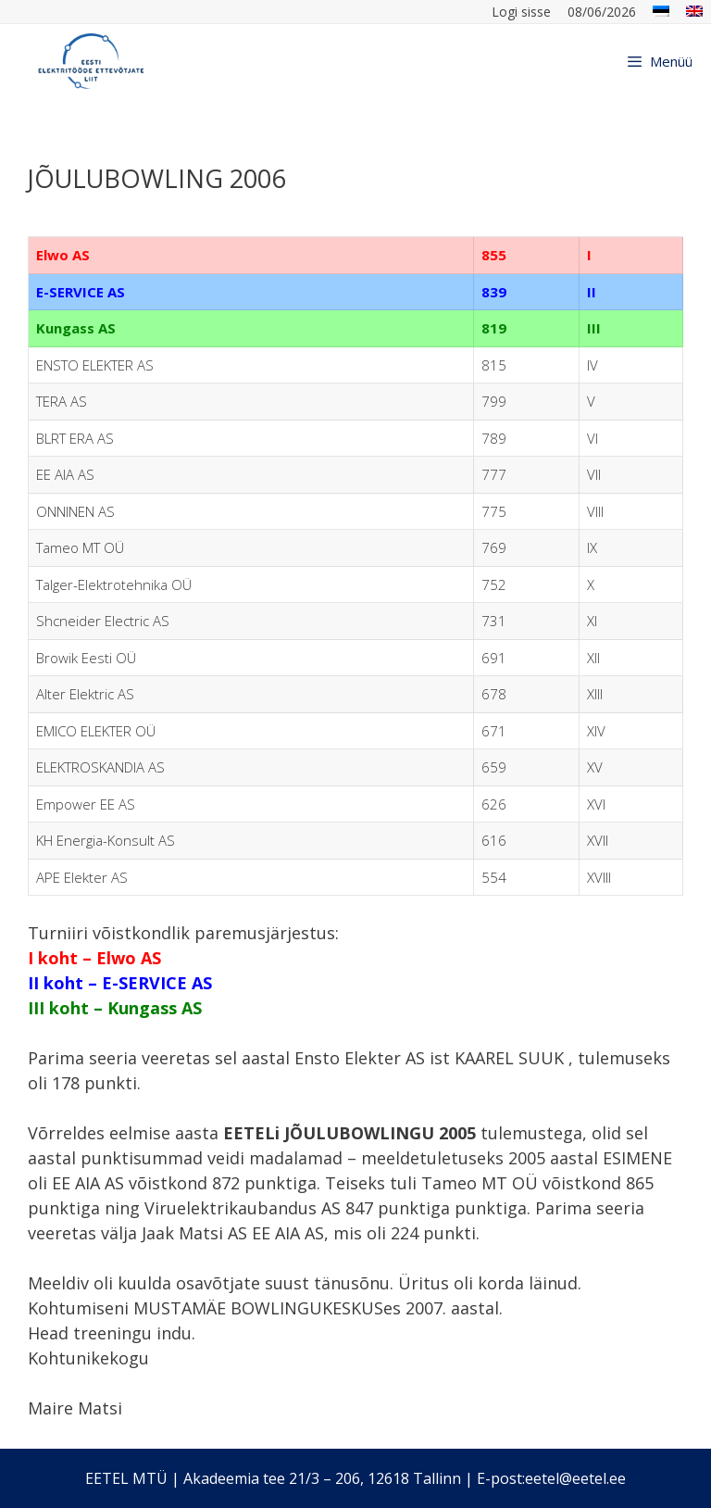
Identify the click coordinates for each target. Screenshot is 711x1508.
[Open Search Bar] (590, 61)
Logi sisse (521, 11)
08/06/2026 (602, 11)
